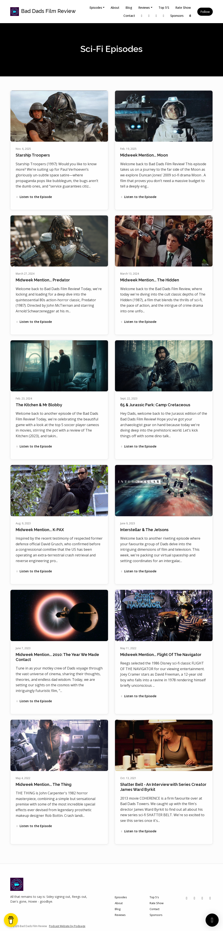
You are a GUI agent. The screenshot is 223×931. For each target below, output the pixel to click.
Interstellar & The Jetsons (144, 529)
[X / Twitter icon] (186, 898)
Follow (205, 12)
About (115, 7)
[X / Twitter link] (141, 16)
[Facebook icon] (202, 898)
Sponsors (177, 16)
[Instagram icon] (194, 898)
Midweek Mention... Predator (43, 280)
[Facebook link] (156, 16)
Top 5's (164, 7)
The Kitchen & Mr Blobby (39, 405)
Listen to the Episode (34, 197)
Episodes (96, 7)
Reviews (144, 7)
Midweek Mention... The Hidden (149, 280)
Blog (128, 7)
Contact (129, 16)
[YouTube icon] (210, 898)
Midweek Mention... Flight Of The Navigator (160, 654)
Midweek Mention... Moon (144, 155)
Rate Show (183, 7)
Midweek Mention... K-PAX (40, 529)
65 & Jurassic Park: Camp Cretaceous (155, 405)
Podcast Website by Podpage (67, 926)
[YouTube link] (163, 16)
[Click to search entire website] (190, 16)
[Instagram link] (149, 16)
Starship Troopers (33, 155)
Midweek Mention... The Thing (43, 784)
